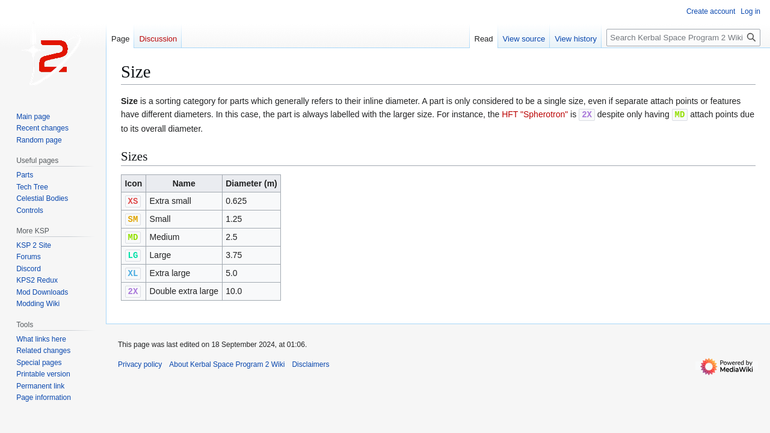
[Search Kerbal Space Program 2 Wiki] (683, 37)
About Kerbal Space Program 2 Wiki (227, 360)
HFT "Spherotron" (535, 114)
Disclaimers (310, 360)
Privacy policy (140, 360)
